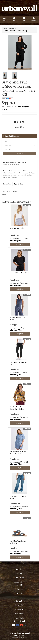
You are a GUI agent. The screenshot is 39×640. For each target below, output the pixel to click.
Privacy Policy (19, 609)
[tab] (7, 184)
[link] (17, 625)
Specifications (18, 184)
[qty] (19, 141)
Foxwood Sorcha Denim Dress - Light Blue (18, 453)
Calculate (19, 153)
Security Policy (19, 618)
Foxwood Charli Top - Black (19, 273)
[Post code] (19, 149)
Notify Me (19, 122)
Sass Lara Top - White (17, 228)
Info (28, 106)
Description (7, 184)
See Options (19, 244)
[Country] (19, 145)
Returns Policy (19, 614)
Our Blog (20, 593)
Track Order (19, 578)
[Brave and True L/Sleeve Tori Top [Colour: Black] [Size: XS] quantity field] (19, 117)
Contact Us (19, 598)
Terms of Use (19, 605)
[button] (19, 127)
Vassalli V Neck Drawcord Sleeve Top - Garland (18, 408)
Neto (26, 637)
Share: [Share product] (7, 98)
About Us (20, 589)
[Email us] (13, 625)
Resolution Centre (19, 582)
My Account (19, 573)
